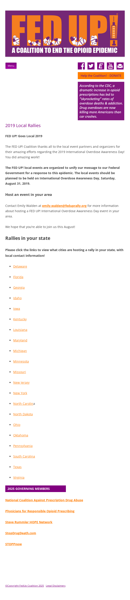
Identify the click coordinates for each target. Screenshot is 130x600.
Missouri (19, 372)
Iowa (16, 308)
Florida (18, 277)
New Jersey (21, 382)
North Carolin (23, 403)
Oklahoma (20, 435)
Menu (11, 65)
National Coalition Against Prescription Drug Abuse (44, 500)
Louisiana (20, 330)
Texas (17, 467)
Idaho (17, 298)
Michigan (20, 351)
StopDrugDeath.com (20, 533)
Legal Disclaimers (55, 585)
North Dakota (23, 414)
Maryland (20, 340)
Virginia (18, 477)
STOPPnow (13, 544)
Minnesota (21, 361)
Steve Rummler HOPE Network (28, 522)
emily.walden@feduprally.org (64, 206)
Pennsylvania (23, 446)
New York (20, 393)
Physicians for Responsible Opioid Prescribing (39, 511)
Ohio (16, 425)
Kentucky (20, 319)
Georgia (19, 287)
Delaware (20, 266)
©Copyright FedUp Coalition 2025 (24, 585)
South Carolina (24, 456)
